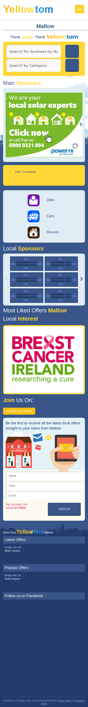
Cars (41, 216)
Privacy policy (64, 700)
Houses (43, 232)
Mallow (57, 310)
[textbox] (33, 51)
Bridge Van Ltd (13, 547)
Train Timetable (25, 172)
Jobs (41, 200)
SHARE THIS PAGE (19, 411)
